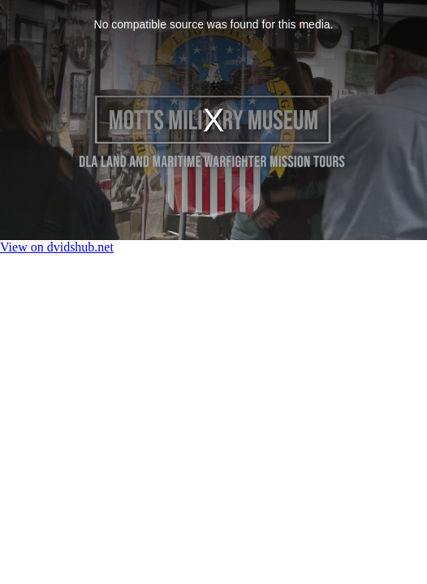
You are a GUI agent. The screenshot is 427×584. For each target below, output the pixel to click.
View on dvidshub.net (57, 247)
